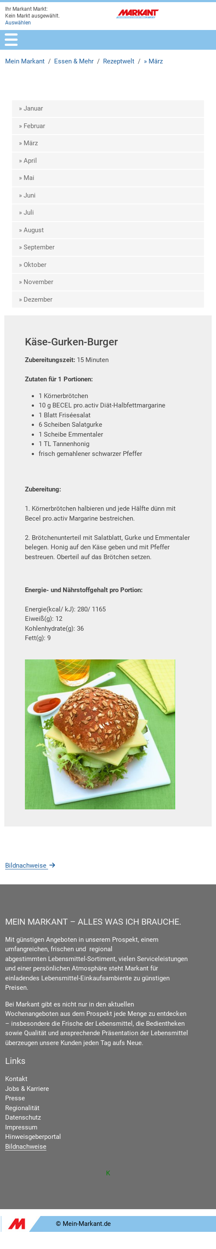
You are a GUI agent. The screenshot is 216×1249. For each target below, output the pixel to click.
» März (153, 61)
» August (31, 230)
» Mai (26, 178)
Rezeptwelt (118, 61)
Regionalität (22, 1108)
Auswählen (18, 23)
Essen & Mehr (74, 61)
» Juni (27, 195)
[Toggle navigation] (11, 39)
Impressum (21, 1127)
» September (37, 247)
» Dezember (35, 299)
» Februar (32, 126)
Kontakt (16, 1079)
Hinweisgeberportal (33, 1137)
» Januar (31, 108)
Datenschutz (23, 1117)
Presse (15, 1098)
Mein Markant (25, 61)
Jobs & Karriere (27, 1089)
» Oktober (32, 265)
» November (36, 282)
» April (28, 161)
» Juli (26, 212)
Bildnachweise (30, 865)
